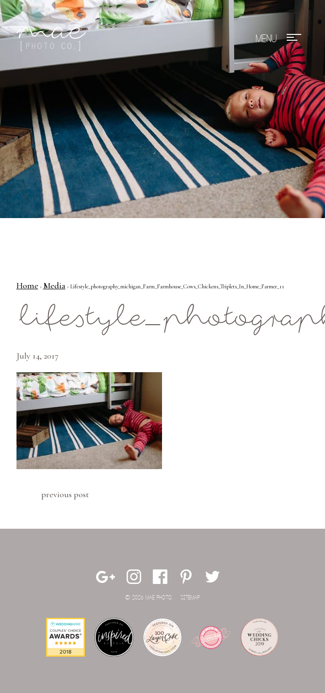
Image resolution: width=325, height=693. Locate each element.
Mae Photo (52, 39)
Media (54, 285)
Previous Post (65, 494)
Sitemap (190, 597)
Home (27, 285)
